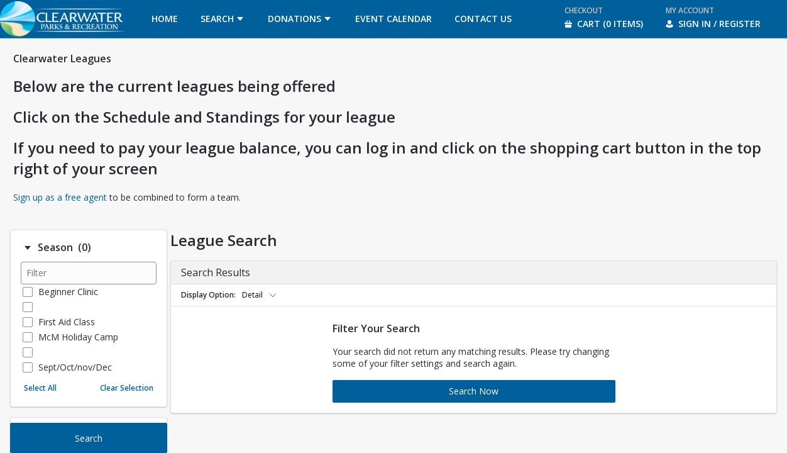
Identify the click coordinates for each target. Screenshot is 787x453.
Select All (40, 388)
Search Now (473, 391)
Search (88, 438)
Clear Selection (126, 388)
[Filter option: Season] (27, 247)
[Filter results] (89, 273)
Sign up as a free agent (60, 197)
